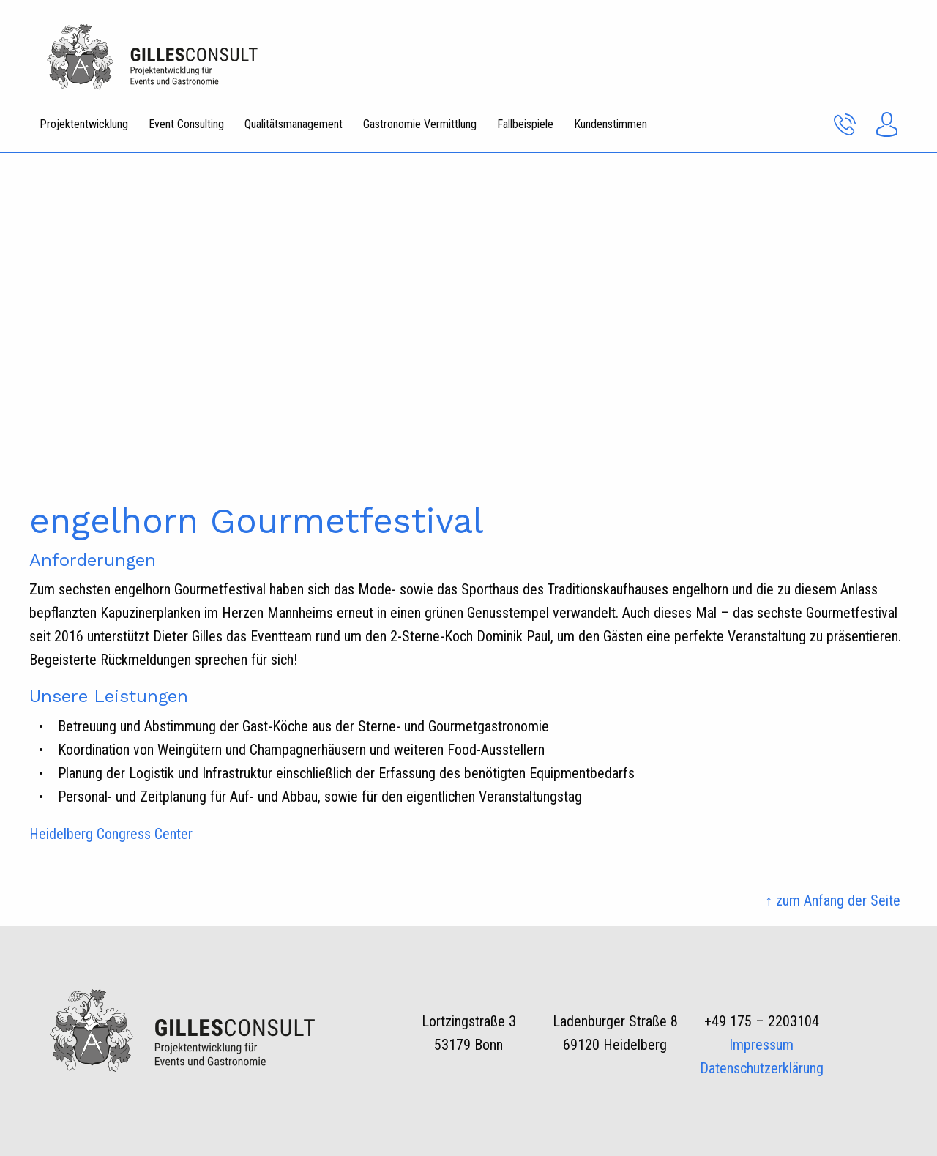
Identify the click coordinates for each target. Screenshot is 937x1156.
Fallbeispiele (525, 124)
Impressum (761, 1045)
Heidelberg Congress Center (111, 834)
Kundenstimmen (610, 124)
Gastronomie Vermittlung (420, 124)
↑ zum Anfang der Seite (832, 900)
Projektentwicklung (84, 124)
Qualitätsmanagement (293, 124)
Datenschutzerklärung (762, 1068)
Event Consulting (186, 124)
